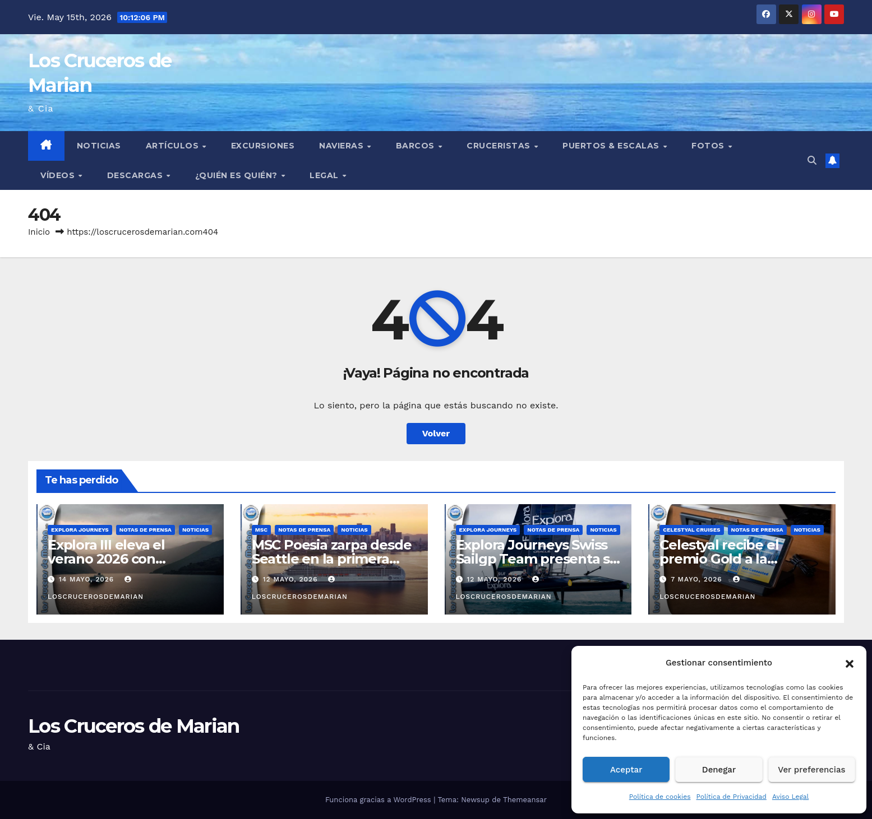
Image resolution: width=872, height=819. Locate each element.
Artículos (173, 146)
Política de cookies (660, 797)
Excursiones (263, 146)
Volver (436, 433)
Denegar (719, 770)
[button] (849, 662)
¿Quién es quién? (237, 175)
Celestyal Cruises (691, 530)
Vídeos (58, 175)
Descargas (136, 175)
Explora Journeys (80, 530)
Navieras (342, 146)
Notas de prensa (145, 530)
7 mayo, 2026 (698, 579)
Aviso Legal (790, 797)
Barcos (416, 146)
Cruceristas (500, 146)
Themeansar (525, 799)
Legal (325, 175)
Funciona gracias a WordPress (379, 799)
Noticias (99, 146)
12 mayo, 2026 (292, 579)
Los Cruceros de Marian (133, 726)
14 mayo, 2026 (88, 579)
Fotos (709, 146)
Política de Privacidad (731, 797)
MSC (261, 530)
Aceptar (626, 770)
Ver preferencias (811, 770)
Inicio (39, 232)
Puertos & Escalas (612, 146)
